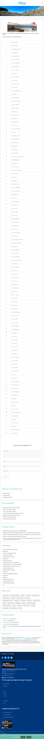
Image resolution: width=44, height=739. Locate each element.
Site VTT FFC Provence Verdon (9, 509)
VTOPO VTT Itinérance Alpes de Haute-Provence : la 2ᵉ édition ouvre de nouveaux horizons (22, 534)
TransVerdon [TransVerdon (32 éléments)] (26, 605)
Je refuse (23, 737)
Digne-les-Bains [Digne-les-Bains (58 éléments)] (6, 597)
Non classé (5, 571)
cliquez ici (18, 737)
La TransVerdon (6, 495)
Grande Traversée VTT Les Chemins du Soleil (12, 564)
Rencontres (5, 575)
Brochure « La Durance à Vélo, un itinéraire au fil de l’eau (14, 536)
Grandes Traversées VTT (8, 568)
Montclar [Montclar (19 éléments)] (4, 603)
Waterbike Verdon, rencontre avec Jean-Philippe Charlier (15, 530)
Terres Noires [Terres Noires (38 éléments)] (19, 605)
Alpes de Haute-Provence (27, 637)
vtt (3, 584)
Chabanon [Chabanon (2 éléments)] (28, 595)
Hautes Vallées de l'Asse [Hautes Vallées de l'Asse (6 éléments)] (7, 600)
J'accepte (29, 737)
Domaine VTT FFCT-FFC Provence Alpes (11, 507)
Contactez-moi (12, 618)
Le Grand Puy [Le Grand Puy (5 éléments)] (16, 600)
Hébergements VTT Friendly (9, 569)
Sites (5, 691)
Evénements (5, 558)
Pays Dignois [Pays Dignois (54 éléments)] (17, 603)
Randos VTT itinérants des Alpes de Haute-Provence (17, 13)
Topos (5, 693)
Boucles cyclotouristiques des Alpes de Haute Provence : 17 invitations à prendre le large (21, 532)
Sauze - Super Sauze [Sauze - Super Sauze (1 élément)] (7, 605)
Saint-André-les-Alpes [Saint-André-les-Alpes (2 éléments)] (31, 603)
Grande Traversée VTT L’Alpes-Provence (11, 566)
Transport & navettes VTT (8, 581)
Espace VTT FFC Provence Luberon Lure (11, 515)
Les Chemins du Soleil (7, 497)
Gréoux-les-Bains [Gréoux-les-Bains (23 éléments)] (20, 597)
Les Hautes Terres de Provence (9, 518)
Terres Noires (15, 624)
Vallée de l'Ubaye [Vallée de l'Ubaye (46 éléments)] (13, 608)
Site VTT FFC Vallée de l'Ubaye (9, 511)
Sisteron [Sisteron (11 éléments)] (14, 605)
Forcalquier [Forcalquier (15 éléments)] (13, 597)
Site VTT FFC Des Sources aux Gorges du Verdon (13, 513)
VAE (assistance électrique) (8, 583)
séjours (32, 640)
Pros (5, 703)
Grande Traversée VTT (7, 560)
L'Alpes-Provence (6, 493)
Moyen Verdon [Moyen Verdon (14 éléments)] (11, 603)
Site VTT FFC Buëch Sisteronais (9, 517)
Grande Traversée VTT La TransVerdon (11, 562)
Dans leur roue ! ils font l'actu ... (9, 556)
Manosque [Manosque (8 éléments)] (29, 600)
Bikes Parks (5, 551)
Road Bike (5, 577)
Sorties (5, 696)
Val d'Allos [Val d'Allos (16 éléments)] (33, 605)
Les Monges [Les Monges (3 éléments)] (23, 600)
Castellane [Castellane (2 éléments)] (23, 595)
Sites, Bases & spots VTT (8, 579)
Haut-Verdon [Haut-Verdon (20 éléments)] (27, 597)
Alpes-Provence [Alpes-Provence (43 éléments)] (6, 595)
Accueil (2, 13)
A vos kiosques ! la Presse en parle (10, 549)
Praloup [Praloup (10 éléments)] (23, 603)
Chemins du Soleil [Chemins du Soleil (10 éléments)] (35, 595)
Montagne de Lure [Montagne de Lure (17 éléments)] (36, 600)
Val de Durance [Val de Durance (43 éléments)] (6, 608)
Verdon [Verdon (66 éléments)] (20, 608)
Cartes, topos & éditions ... (8, 555)
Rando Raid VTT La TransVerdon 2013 (9, 14)
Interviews (6, 701)
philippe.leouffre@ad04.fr (8, 677)
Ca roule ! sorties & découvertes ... (10, 553)
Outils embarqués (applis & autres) (10, 573)
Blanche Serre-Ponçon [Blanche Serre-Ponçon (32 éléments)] (15, 595)
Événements (6, 683)
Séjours (5, 686)
